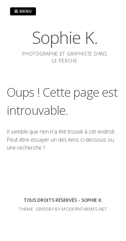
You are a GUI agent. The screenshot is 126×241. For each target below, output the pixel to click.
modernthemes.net (84, 209)
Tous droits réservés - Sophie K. (63, 200)
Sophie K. (65, 37)
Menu (23, 11)
